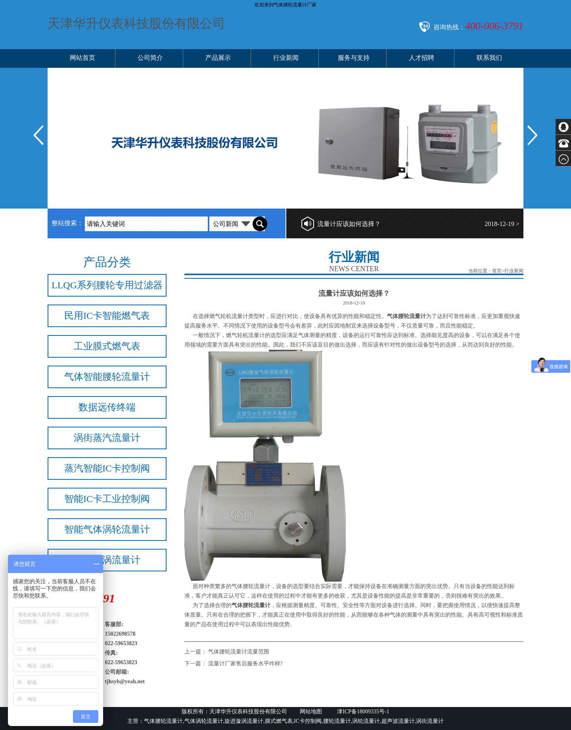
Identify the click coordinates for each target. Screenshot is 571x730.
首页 (497, 271)
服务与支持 (354, 57)
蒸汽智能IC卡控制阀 (107, 468)
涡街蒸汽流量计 (107, 438)
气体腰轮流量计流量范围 (238, 652)
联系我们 (489, 57)
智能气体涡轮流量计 (107, 529)
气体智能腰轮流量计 (107, 377)
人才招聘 (421, 57)
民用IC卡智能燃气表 (107, 315)
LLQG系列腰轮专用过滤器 (107, 285)
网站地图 (311, 712)
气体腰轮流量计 (251, 586)
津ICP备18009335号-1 (362, 712)
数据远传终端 (107, 407)
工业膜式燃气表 (107, 346)
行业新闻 (286, 57)
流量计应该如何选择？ (349, 223)
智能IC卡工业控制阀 (107, 499)
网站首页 (82, 57)
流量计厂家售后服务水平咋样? (245, 664)
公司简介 (150, 57)
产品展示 (218, 57)
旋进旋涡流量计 (107, 560)
